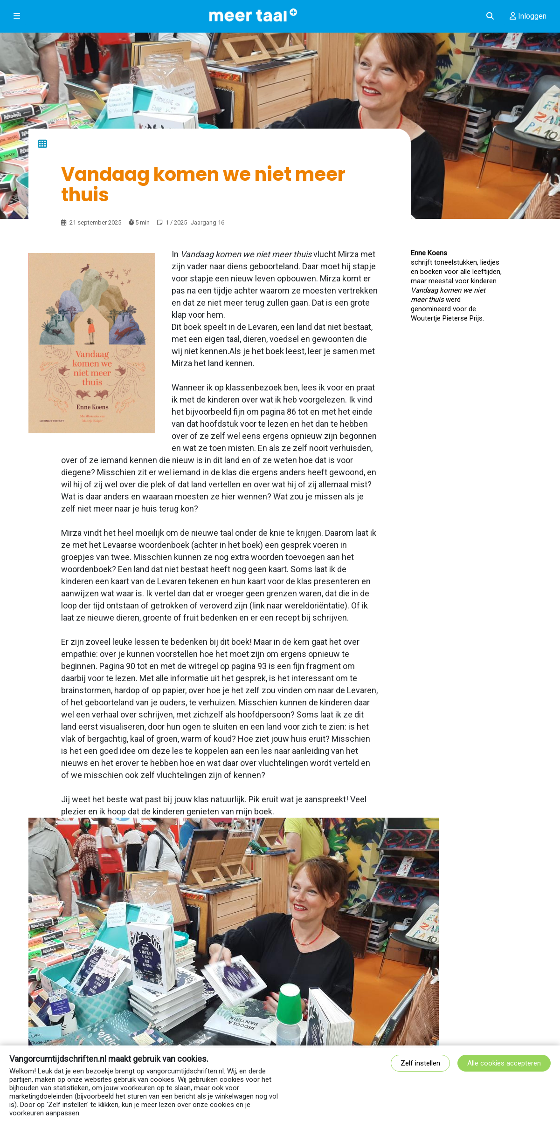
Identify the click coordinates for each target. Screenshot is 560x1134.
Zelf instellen (420, 1063)
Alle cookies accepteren (504, 1063)
